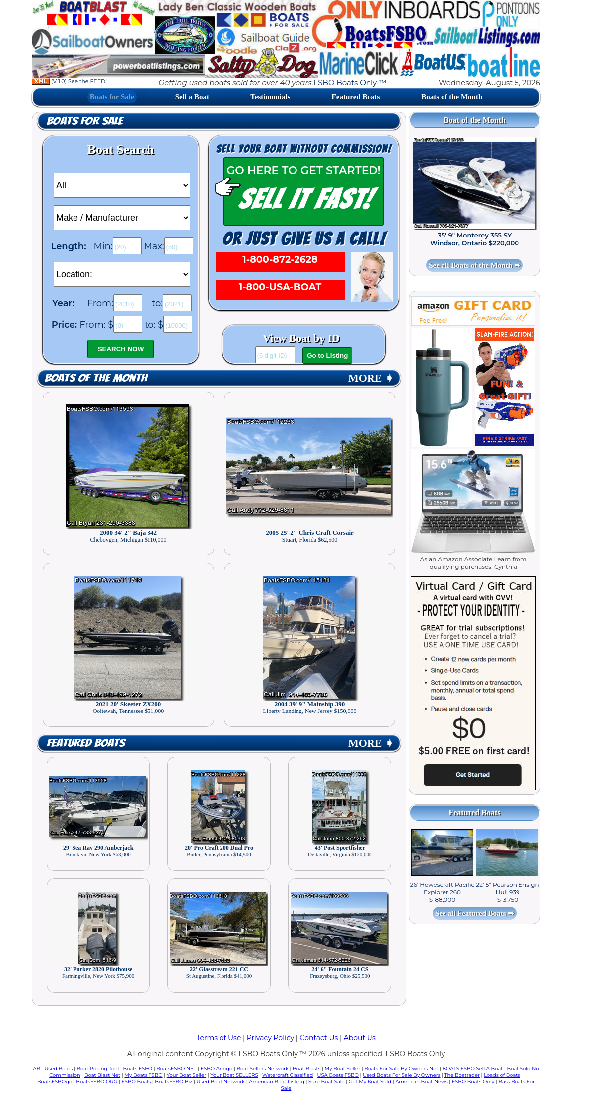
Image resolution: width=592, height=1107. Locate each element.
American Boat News (421, 1081)
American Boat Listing (276, 1081)
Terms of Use (218, 1037)
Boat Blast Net (102, 1075)
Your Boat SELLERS (234, 1075)
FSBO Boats (136, 1081)
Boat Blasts (306, 1068)
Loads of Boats (502, 1075)
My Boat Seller (343, 1068)
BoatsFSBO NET (176, 1068)
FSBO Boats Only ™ (349, 82)
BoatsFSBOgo (54, 1081)
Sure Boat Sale (326, 1081)
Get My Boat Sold (370, 1081)
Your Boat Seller (186, 1075)
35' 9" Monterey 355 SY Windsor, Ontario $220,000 (474, 239)
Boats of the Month (451, 97)
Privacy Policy (270, 1037)
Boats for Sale (112, 97)
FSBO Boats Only (473, 1081)
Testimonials (270, 97)
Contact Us (319, 1037)
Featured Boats (356, 97)
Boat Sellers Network (262, 1068)
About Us (360, 1037)
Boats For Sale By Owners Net (401, 1068)
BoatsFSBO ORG (96, 1081)
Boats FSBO (138, 1068)
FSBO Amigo (217, 1068)
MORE (371, 378)
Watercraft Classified (287, 1075)
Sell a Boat (192, 97)
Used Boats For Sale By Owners (401, 1075)
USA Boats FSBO (338, 1075)
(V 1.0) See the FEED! (69, 81)
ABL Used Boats (53, 1068)
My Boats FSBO (143, 1075)
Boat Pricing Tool (97, 1068)
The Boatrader (462, 1075)
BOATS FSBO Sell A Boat (473, 1068)
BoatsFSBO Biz (173, 1081)
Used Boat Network (221, 1081)
